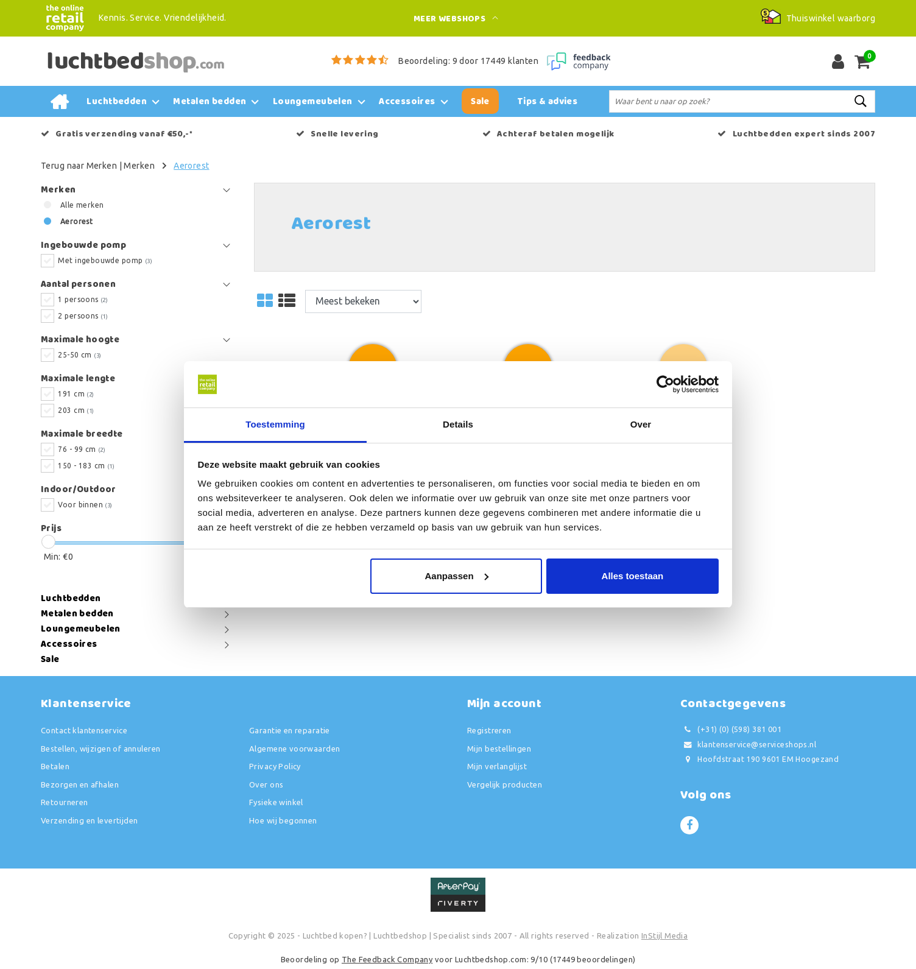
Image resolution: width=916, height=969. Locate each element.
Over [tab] (641, 424)
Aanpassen (456, 576)
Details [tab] (458, 424)
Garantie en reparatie (289, 730)
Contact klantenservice (84, 730)
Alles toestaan (633, 576)
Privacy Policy (275, 766)
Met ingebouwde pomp (105, 260)
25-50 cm (79, 355)
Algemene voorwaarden (294, 748)
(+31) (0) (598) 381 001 (730, 729)
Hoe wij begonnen (283, 820)
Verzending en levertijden (89, 820)
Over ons (266, 784)
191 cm (76, 394)
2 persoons (83, 316)
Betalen (55, 766)
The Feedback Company (387, 959)
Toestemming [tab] (275, 424)
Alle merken (82, 205)
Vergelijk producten (504, 784)
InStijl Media (664, 935)
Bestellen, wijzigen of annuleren (100, 748)
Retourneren (64, 802)
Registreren (489, 730)
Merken (139, 166)
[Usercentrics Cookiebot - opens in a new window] (665, 384)
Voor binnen (85, 505)
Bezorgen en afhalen (80, 784)
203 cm (76, 410)
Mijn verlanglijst (497, 766)
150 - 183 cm (86, 466)
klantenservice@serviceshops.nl (748, 744)
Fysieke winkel (276, 802)
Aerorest (191, 166)
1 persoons (83, 299)
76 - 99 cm (81, 449)
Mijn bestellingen (499, 748)
